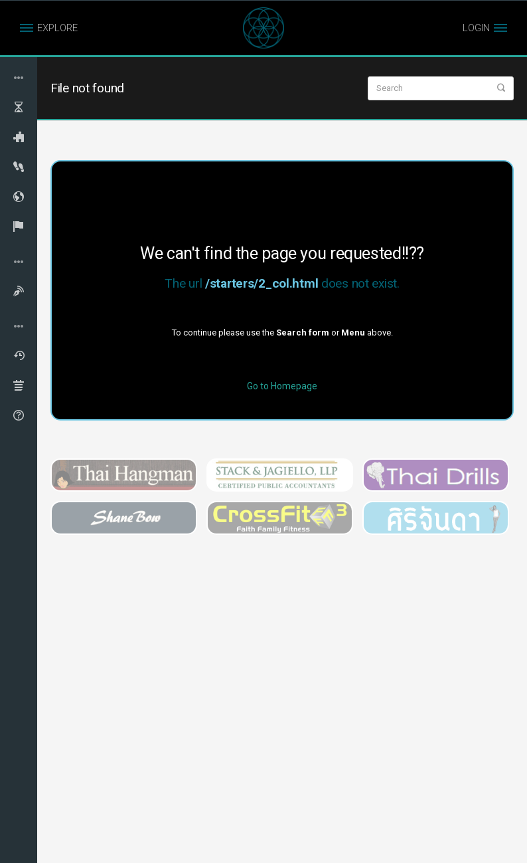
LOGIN (476, 28)
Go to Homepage (282, 386)
